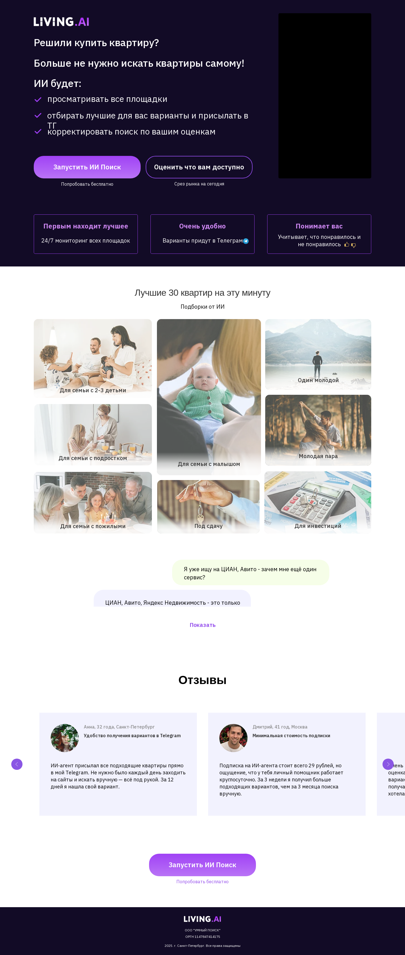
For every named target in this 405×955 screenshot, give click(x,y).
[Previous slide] (16, 764)
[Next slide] (388, 764)
